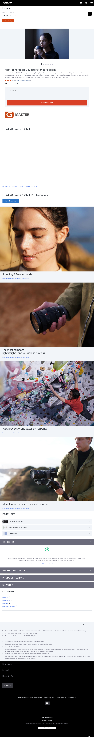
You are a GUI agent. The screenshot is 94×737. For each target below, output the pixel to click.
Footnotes (86, 625)
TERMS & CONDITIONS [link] (47, 718)
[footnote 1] (16, 352)
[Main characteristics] (47, 521)
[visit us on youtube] (47, 703)
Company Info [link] (49, 698)
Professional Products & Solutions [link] (30, 698)
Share (17, 84)
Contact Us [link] (72, 698)
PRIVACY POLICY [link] (47, 720)
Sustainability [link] (61, 698)
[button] (41, 64)
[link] (7, 3)
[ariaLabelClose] (91, 3)
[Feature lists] (47, 533)
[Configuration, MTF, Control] (47, 527)
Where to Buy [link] (8, 21)
